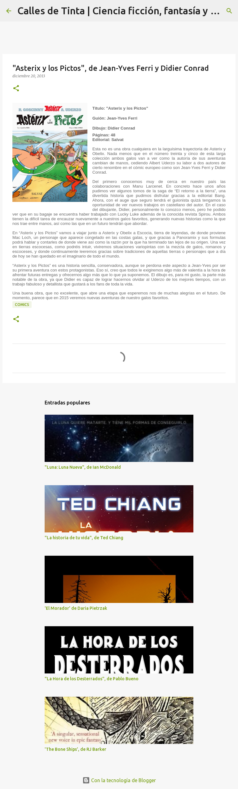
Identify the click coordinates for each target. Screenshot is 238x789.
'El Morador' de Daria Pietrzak (76, 608)
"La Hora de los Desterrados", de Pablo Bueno (92, 678)
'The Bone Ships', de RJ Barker (75, 749)
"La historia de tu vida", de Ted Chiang (84, 537)
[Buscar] (229, 10)
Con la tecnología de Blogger (119, 780)
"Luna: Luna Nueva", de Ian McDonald (83, 467)
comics (22, 305)
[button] (16, 88)
